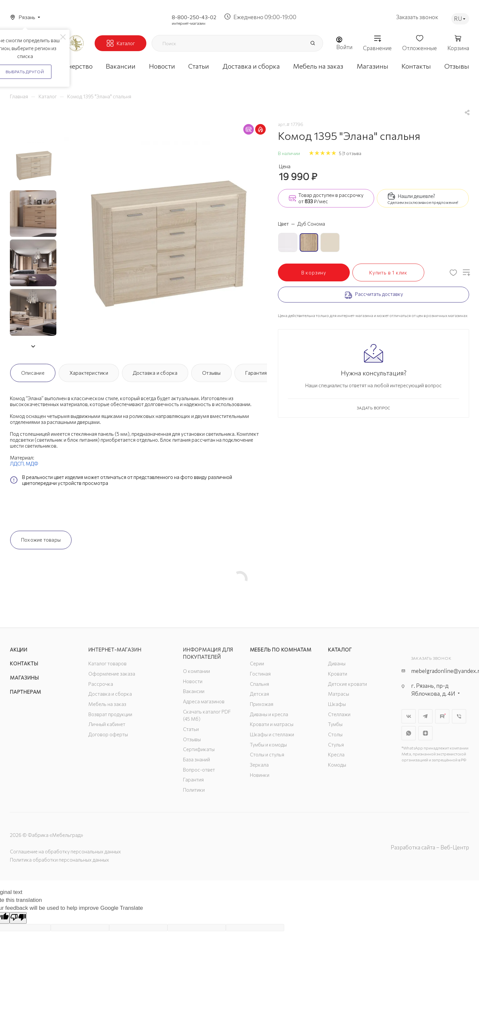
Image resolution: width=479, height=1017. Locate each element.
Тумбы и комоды (268, 744)
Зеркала (259, 765)
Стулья (336, 744)
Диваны (336, 663)
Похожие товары (41, 540)
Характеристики (89, 373)
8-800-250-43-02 (194, 17)
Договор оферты (108, 734)
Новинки (259, 775)
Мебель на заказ (107, 704)
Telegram (425, 716)
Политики (194, 790)
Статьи (191, 729)
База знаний (196, 759)
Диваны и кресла (269, 714)
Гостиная (260, 674)
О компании (196, 671)
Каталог (340, 649)
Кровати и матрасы (271, 724)
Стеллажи (339, 714)
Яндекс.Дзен (425, 733)
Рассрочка (100, 684)
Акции (18, 649)
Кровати (337, 674)
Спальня (259, 684)
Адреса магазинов (204, 701)
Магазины (24, 678)
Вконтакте (409, 716)
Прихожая (261, 704)
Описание (33, 373)
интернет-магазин (188, 23)
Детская (259, 694)
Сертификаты (199, 749)
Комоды (337, 765)
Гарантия (256, 373)
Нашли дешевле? (416, 196)
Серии (257, 663)
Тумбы (335, 724)
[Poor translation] (18, 918)
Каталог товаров (107, 663)
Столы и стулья (267, 754)
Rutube (442, 716)
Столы (335, 734)
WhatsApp (409, 733)
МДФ (32, 463)
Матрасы (338, 694)
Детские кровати (347, 684)
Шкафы (337, 704)
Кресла (336, 754)
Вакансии (193, 691)
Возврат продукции (110, 714)
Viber (459, 716)
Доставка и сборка (155, 373)
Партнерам (25, 692)
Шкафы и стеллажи (272, 734)
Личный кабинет (106, 724)
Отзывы (211, 373)
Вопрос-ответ (199, 770)
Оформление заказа (111, 674)
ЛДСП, (18, 463)
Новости (192, 681)
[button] (33, 346)
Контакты (24, 663)
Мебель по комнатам (281, 649)
